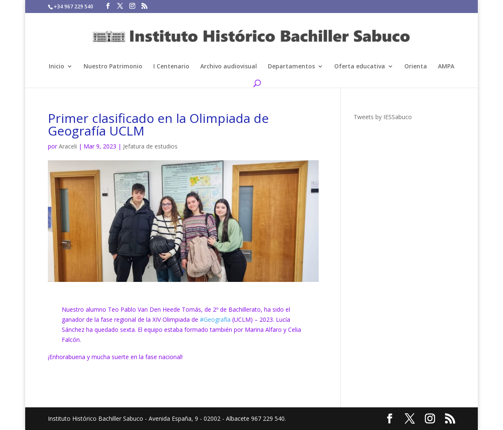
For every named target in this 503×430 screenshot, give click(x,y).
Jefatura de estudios (150, 146)
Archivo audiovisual (228, 66)
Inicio (56, 66)
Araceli (68, 146)
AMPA (446, 66)
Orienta (415, 66)
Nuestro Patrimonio (113, 66)
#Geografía (215, 319)
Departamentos (291, 66)
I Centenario (171, 66)
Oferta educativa (359, 66)
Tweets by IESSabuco (383, 117)
